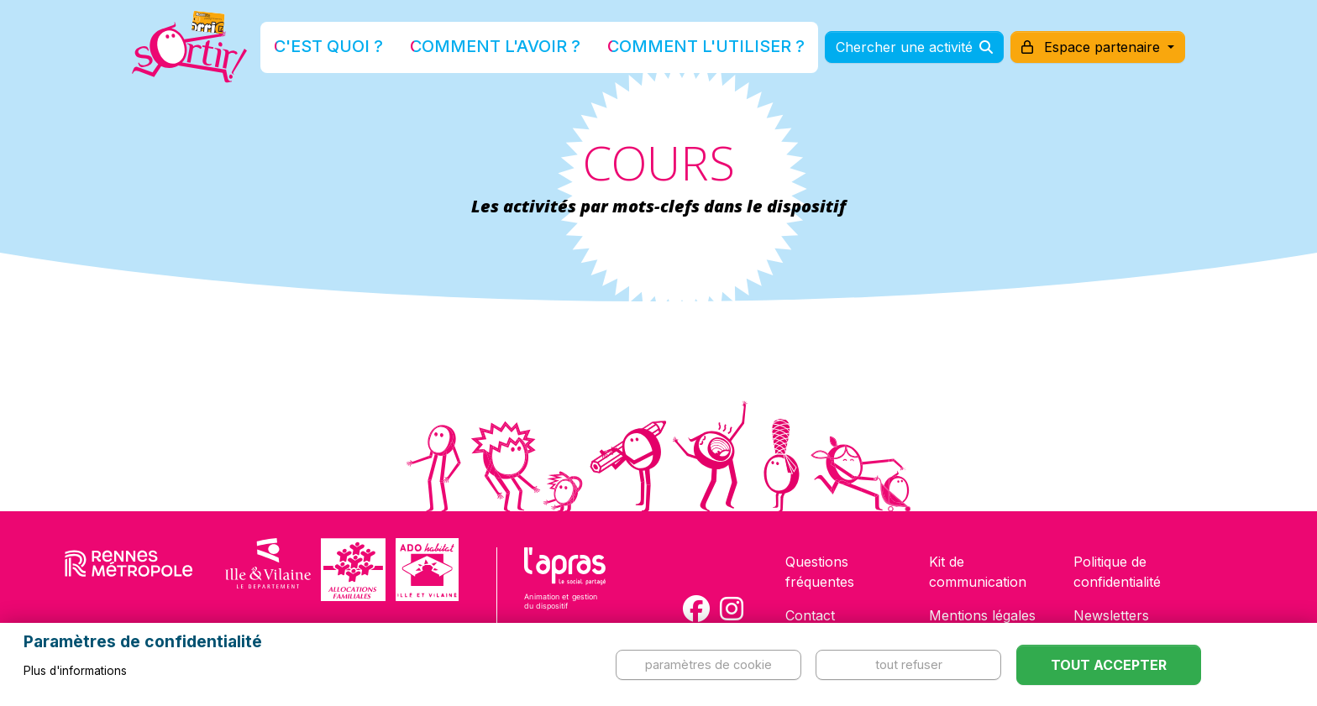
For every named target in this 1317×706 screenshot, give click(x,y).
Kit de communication (977, 571)
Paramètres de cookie (708, 664)
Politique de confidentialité (1117, 571)
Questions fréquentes (819, 571)
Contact (810, 615)
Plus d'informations (75, 670)
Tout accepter (1109, 664)
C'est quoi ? (390, 53)
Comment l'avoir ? (519, 53)
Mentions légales (982, 615)
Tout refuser (908, 664)
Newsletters (1111, 615)
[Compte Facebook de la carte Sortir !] (696, 609)
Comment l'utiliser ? (677, 53)
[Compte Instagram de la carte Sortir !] (731, 609)
